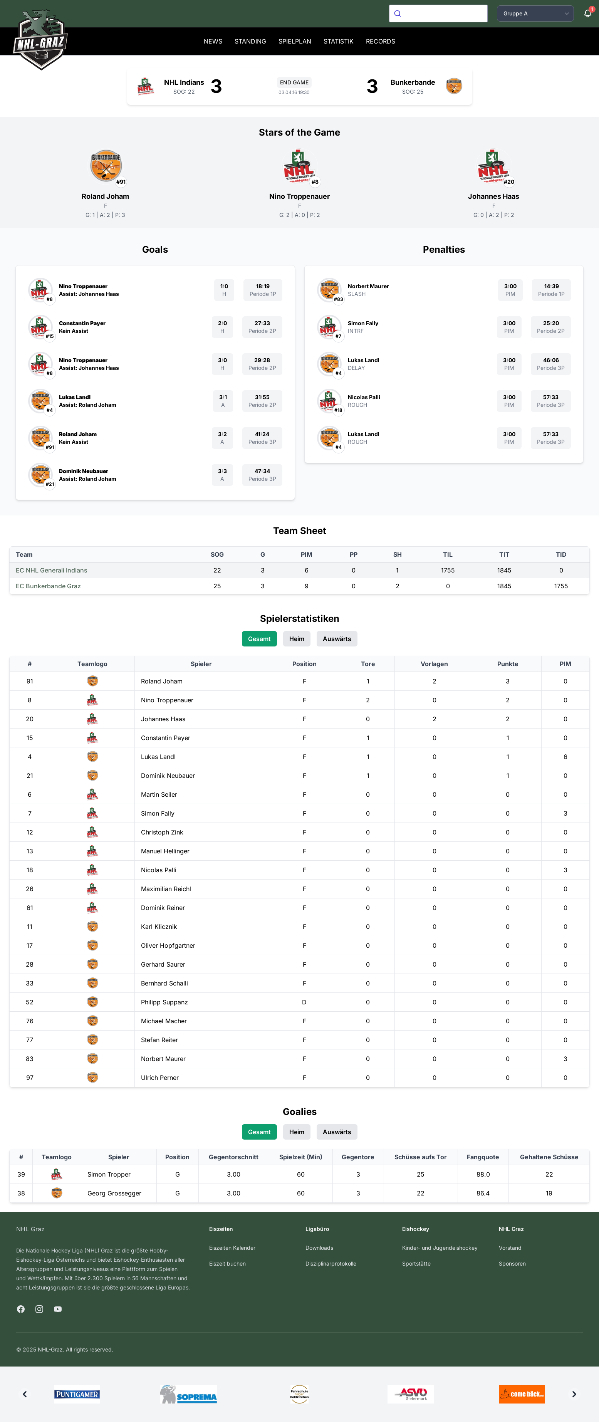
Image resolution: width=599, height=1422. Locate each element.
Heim (296, 639)
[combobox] (438, 13)
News (213, 41)
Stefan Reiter (159, 1040)
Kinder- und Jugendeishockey (440, 1247)
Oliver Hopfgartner (168, 945)
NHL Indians (184, 82)
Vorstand (510, 1247)
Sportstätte (416, 1263)
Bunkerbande (413, 82)
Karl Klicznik (159, 926)
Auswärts (337, 639)
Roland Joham (105, 196)
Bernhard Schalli (164, 983)
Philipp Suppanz (164, 1002)
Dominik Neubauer (83, 471)
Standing (250, 41)
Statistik (339, 41)
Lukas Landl (75, 397)
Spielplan (295, 41)
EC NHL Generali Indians (51, 570)
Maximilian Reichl (166, 889)
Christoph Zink (162, 832)
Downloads (319, 1247)
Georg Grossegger (114, 1193)
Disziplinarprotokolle (330, 1263)
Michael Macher (164, 1021)
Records (380, 41)
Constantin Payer (82, 323)
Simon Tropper (109, 1174)
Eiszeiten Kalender (232, 1247)
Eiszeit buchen (227, 1263)
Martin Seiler (159, 794)
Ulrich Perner (160, 1077)
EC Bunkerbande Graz (48, 586)
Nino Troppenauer (299, 196)
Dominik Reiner (163, 908)
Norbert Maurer (368, 286)
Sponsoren (512, 1263)
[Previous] (24, 1394)
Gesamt (259, 639)
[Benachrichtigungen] (588, 13)
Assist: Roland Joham (87, 404)
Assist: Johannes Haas (89, 293)
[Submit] (398, 13)
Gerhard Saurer (163, 964)
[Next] (574, 1394)
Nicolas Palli (364, 397)
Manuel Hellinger (165, 851)
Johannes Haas (493, 196)
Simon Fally (363, 323)
